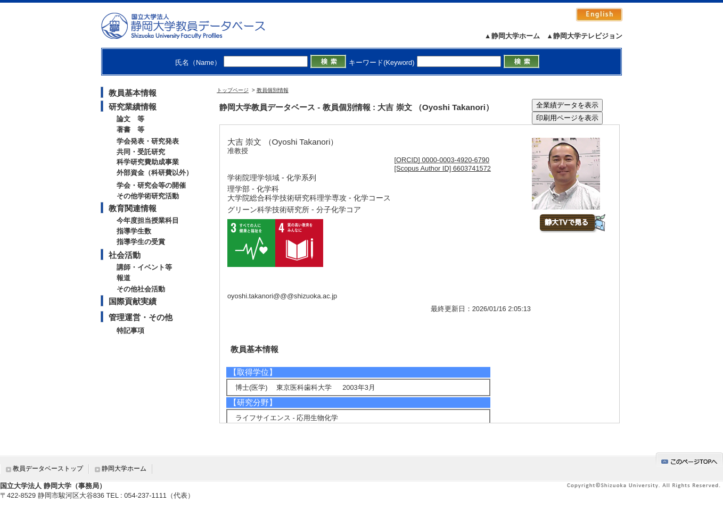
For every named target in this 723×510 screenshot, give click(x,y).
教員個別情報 (273, 90)
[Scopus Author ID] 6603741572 (443, 168)
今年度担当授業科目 (148, 220)
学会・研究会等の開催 (151, 185)
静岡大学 (194, 25)
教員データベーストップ (48, 468)
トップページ (233, 90)
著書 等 (130, 129)
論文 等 (130, 119)
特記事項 (130, 331)
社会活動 (125, 255)
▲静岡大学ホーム (512, 36)
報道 (123, 278)
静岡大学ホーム (124, 468)
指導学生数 (134, 231)
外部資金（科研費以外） (155, 173)
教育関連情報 (133, 208)
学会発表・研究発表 (148, 141)
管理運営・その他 (140, 317)
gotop (689, 460)
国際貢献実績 (133, 301)
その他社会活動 (141, 289)
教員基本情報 (133, 92)
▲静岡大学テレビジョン (584, 36)
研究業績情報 (133, 106)
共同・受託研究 (141, 152)
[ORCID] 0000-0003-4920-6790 (442, 160)
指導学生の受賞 (141, 242)
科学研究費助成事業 (148, 162)
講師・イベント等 (144, 267)
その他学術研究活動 (148, 196)
